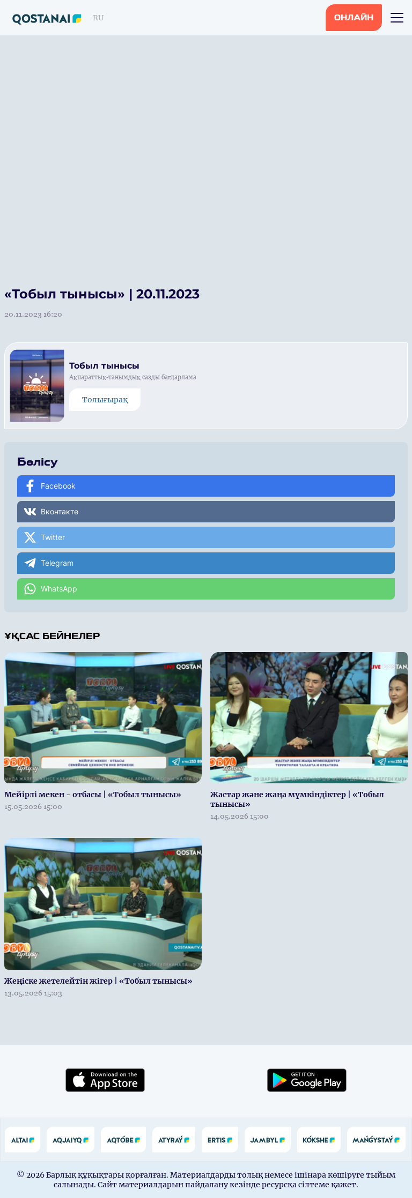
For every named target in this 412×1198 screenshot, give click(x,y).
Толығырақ (105, 400)
